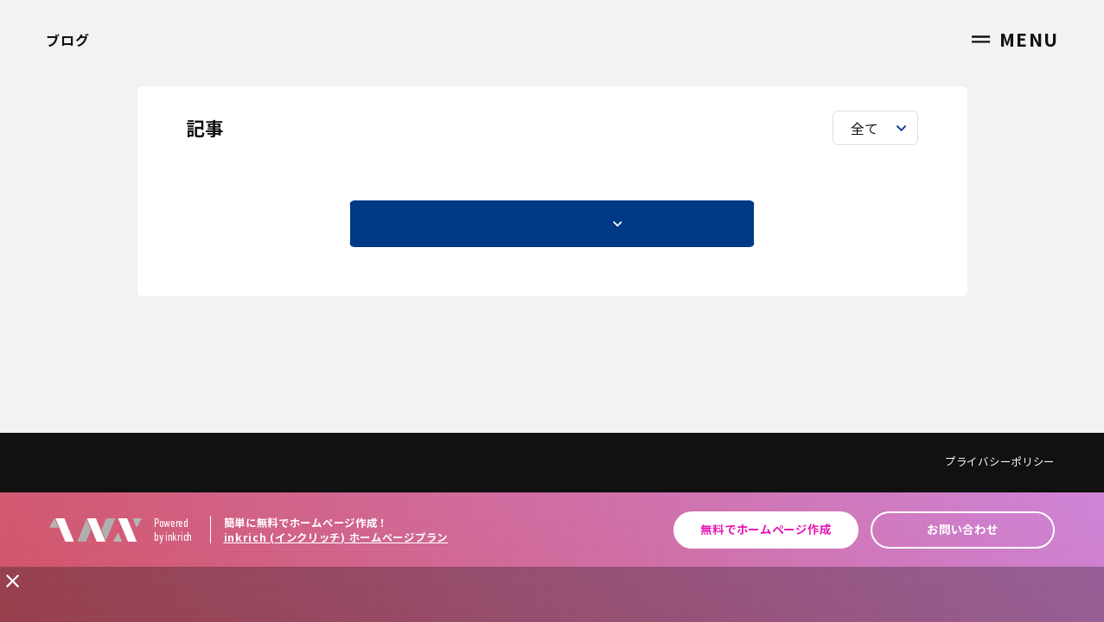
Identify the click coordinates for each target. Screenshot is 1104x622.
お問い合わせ (962, 529)
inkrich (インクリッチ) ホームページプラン (336, 537)
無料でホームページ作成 (765, 529)
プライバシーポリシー (1000, 461)
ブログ (67, 39)
